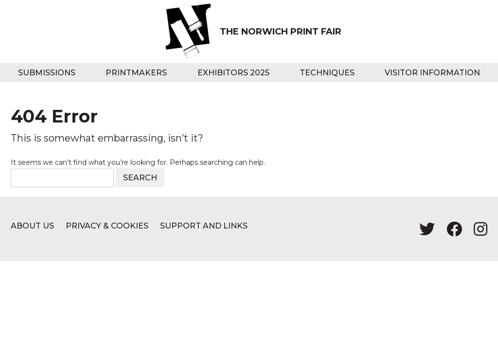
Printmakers (136, 72)
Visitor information (432, 72)
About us (32, 225)
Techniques (327, 72)
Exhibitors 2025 (233, 72)
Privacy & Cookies (107, 225)
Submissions (46, 72)
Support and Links (204, 225)
